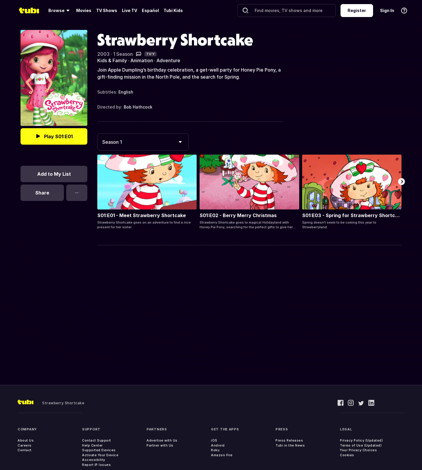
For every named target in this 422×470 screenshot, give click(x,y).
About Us (26, 440)
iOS (214, 440)
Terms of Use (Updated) (361, 445)
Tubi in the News (290, 445)
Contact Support (96, 440)
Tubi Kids (173, 10)
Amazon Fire (222, 455)
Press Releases (289, 440)
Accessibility (93, 460)
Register (357, 10)
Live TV (129, 10)
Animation (141, 60)
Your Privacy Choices (358, 450)
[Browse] (59, 10)
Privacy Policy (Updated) (361, 440)
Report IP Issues (96, 465)
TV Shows (106, 10)
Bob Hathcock (138, 106)
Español (150, 10)
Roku (215, 450)
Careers (25, 445)
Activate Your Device (100, 455)
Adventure (168, 60)
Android (218, 445)
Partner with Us (160, 445)
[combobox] (143, 142)
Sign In (387, 10)
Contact (25, 450)
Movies (83, 10)
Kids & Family (112, 60)
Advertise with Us (162, 440)
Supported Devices (99, 450)
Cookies (347, 455)
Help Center (92, 445)
